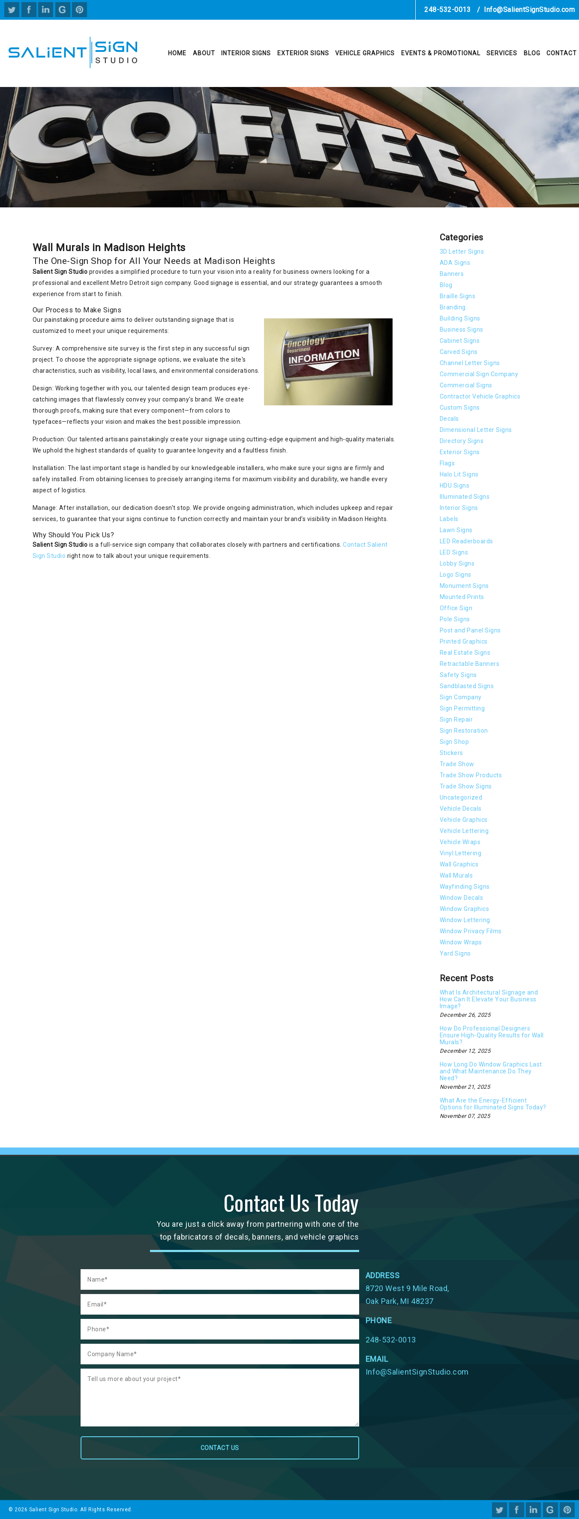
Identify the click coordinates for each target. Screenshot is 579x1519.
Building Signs (460, 318)
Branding (453, 307)
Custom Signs (460, 407)
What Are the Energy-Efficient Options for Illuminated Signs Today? (493, 1104)
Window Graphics (464, 908)
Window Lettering (465, 920)
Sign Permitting (462, 708)
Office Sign (456, 608)
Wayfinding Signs (465, 886)
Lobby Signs (457, 563)
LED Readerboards (466, 541)
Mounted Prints (462, 596)
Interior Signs (246, 53)
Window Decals (461, 897)
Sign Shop (454, 741)
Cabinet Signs (460, 340)
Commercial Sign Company (479, 374)
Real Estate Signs (465, 652)
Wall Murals (456, 875)
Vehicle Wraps (460, 842)
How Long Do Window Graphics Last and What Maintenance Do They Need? (491, 1071)
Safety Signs (458, 674)
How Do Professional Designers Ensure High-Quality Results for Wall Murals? (492, 1035)
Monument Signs (464, 585)
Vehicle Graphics (365, 53)
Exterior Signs (303, 53)
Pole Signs (455, 619)
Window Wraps (461, 942)
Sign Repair (456, 719)
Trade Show (457, 764)
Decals (449, 418)
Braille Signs (458, 296)
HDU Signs (455, 485)
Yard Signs (455, 953)
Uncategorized (461, 797)
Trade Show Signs (466, 786)
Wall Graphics (459, 864)
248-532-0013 (447, 10)
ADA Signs (455, 262)
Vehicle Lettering (464, 830)
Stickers (451, 752)
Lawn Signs (456, 530)
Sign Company (461, 697)
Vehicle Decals (461, 808)
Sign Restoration (464, 730)
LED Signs (454, 552)
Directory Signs (462, 440)
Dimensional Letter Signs (476, 429)
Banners (452, 273)
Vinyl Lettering (461, 853)
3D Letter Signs (462, 251)
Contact (561, 53)
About (204, 53)
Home (177, 53)
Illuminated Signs (465, 496)
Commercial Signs (466, 385)
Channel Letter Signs (470, 363)
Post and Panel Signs (470, 630)
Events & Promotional (440, 53)
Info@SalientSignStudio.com (529, 10)
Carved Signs (459, 351)
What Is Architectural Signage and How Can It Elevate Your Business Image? (489, 999)
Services (501, 53)
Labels (449, 518)
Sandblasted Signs (467, 686)
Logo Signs (455, 574)
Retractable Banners (470, 663)
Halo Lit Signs (459, 474)
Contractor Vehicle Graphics (480, 396)
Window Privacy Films (471, 931)
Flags (447, 463)
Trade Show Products (471, 775)
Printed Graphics (464, 641)
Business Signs (461, 329)
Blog (532, 53)
